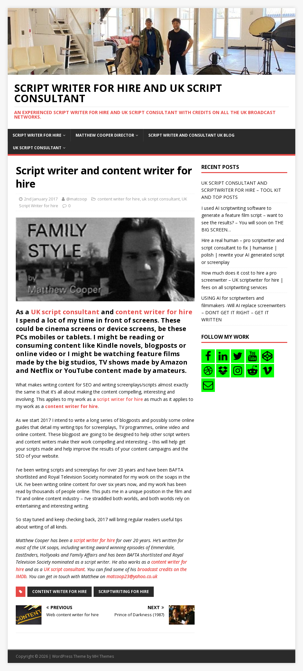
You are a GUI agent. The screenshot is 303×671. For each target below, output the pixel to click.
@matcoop (76, 199)
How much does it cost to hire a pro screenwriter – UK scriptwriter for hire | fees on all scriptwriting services (242, 280)
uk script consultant (161, 199)
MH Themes (103, 656)
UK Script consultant (37, 148)
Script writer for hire (37, 135)
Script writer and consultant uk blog (191, 135)
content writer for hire (118, 199)
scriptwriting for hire (123, 591)
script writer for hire (120, 399)
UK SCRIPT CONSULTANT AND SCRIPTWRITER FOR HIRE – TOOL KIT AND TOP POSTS (241, 190)
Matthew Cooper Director (105, 135)
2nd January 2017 (41, 199)
